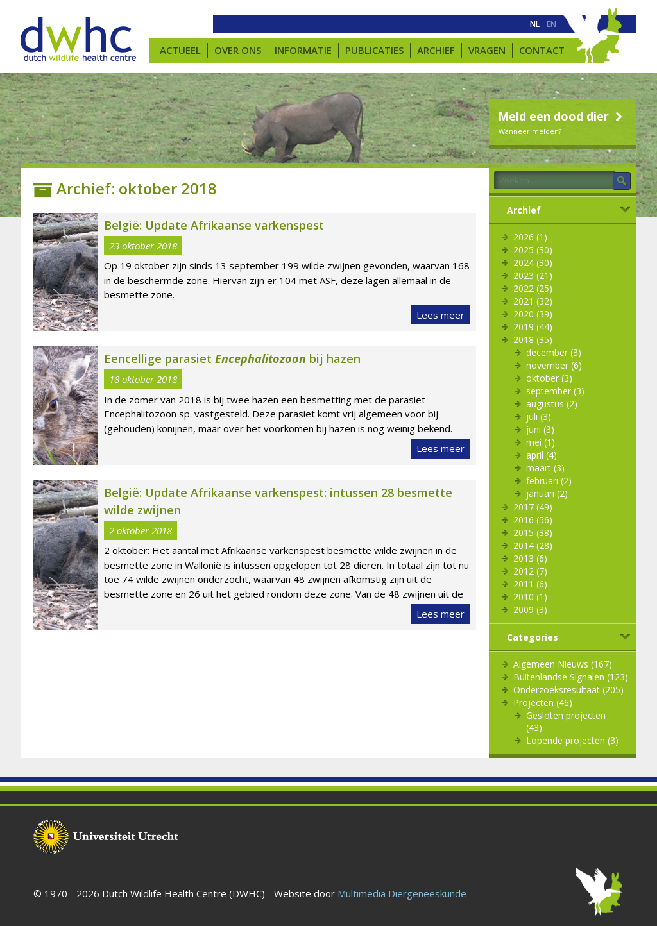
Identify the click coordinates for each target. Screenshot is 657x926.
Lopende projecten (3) (572, 740)
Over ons (237, 50)
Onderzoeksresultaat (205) (568, 690)
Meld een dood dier (562, 116)
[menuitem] (535, 24)
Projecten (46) (542, 702)
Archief (436, 50)
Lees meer (440, 314)
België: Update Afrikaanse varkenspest (214, 225)
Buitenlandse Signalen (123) (570, 677)
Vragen (487, 50)
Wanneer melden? (530, 131)
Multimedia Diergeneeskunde (401, 893)
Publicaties (374, 50)
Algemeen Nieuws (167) (562, 664)
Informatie (303, 50)
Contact (542, 50)
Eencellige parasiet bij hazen (232, 358)
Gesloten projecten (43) (566, 721)
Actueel (180, 50)
